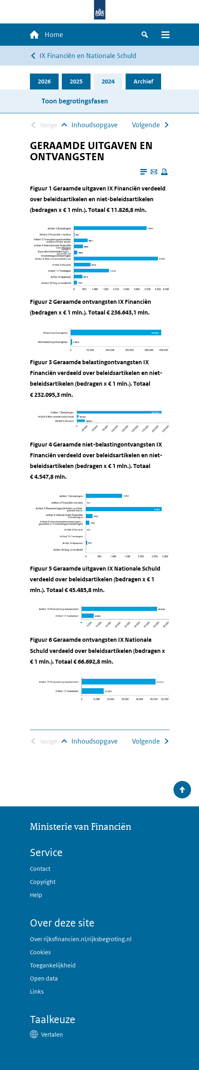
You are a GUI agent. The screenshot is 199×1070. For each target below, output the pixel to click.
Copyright (42, 882)
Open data (44, 978)
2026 (44, 81)
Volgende (146, 124)
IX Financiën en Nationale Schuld (87, 55)
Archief (143, 81)
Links (36, 991)
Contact (40, 868)
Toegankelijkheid (53, 965)
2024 (108, 81)
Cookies (40, 952)
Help (36, 895)
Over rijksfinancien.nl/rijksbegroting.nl (81, 939)
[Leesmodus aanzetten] (143, 172)
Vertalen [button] (52, 1034)
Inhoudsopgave (94, 124)
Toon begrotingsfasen (74, 101)
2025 (76, 81)
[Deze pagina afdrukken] (164, 172)
